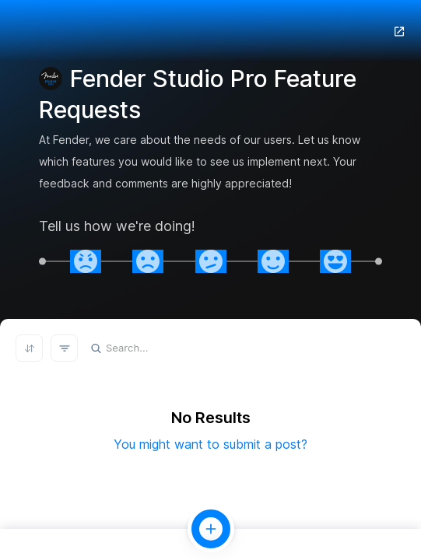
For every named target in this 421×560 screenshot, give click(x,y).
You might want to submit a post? (210, 444)
